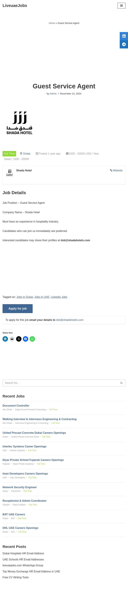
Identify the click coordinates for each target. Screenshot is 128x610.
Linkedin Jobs (59, 297)
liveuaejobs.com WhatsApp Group (23, 566)
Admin (53, 93)
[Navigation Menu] (121, 5)
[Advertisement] (64, 53)
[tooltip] (123, 36)
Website (118, 170)
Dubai (26, 153)
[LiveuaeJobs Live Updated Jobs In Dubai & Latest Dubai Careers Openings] (15, 5)
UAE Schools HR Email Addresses (23, 560)
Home (52, 23)
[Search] (60, 383)
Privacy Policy (11, 597)
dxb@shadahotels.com (70, 320)
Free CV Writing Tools (16, 578)
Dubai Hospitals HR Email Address (23, 554)
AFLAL (83, 604)
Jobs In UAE (42, 297)
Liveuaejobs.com (51, 604)
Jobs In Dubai (25, 297)
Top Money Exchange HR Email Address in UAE (31, 572)
